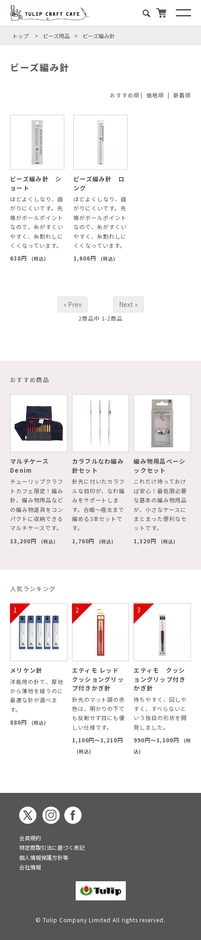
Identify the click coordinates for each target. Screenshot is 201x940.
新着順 (182, 95)
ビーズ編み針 (98, 36)
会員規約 (30, 838)
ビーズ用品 (56, 36)
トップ (20, 36)
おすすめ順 (124, 95)
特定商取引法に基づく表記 (52, 847)
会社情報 (30, 867)
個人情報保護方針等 (43, 857)
